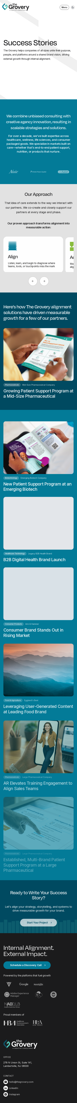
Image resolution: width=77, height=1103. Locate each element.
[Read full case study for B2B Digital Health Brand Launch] (38, 532)
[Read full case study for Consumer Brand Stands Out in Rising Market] (38, 606)
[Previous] (32, 281)
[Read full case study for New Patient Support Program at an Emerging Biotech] (38, 457)
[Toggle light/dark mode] (73, 7)
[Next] (44, 281)
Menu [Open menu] (64, 7)
